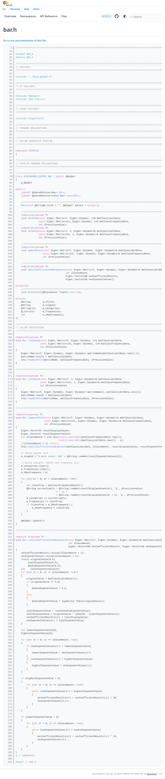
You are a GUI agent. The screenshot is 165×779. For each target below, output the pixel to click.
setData (32, 218)
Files (64, 16)
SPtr (61, 192)
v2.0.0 (105, 16)
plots (36, 9)
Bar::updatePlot (32, 418)
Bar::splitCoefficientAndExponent (44, 540)
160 (8, 340)
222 (8, 540)
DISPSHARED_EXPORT (35, 176)
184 (8, 418)
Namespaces (28, 16)
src (4, 9)
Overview (10, 16)
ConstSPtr (73, 196)
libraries (15, 9)
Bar (50, 176)
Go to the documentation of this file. (25, 40)
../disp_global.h (40, 76)
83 (8, 192)
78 (8, 176)
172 (8, 379)
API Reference (49, 16)
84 (8, 196)
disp (26, 9)
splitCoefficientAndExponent (46, 270)
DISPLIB (34, 150)
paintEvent (34, 292)
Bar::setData (30, 340)
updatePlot (34, 250)
